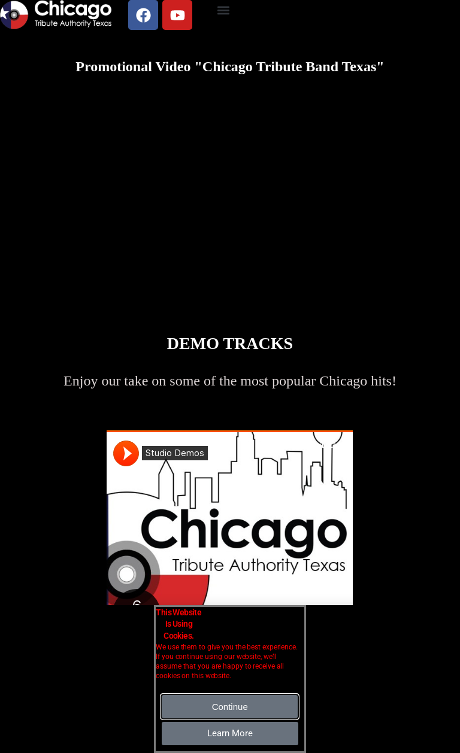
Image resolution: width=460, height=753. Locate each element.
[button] (224, 10)
